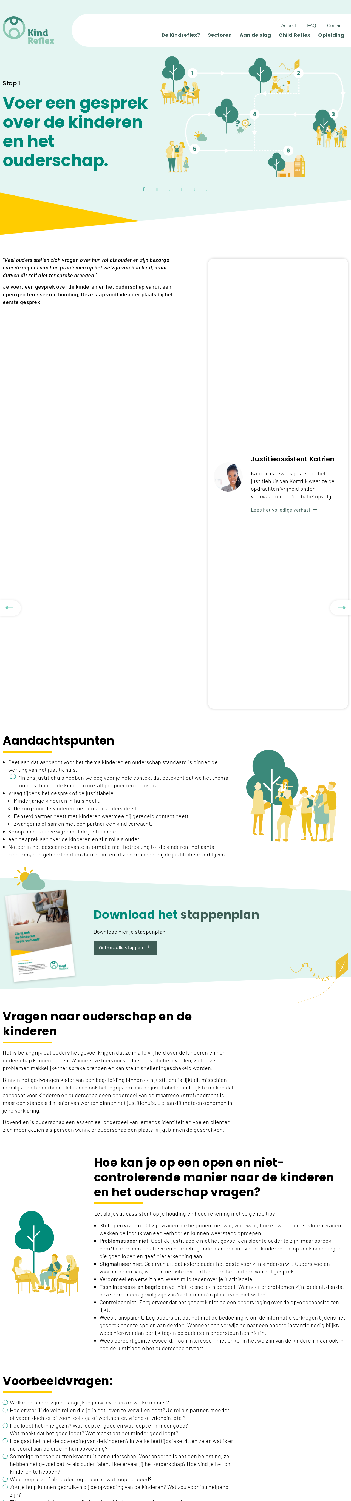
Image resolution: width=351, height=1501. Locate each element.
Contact (335, 25)
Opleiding (331, 35)
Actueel (288, 25)
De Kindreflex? (181, 35)
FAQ (311, 25)
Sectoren (220, 35)
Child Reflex (294, 35)
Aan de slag (255, 35)
